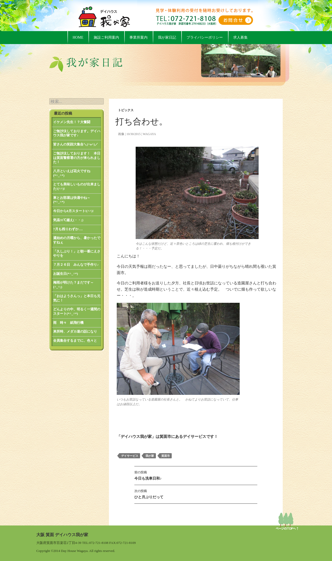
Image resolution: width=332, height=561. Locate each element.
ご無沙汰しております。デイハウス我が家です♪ (76, 133)
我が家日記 (167, 37)
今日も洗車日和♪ (195, 474)
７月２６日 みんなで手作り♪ (76, 265)
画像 (121, 134)
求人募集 (240, 37)
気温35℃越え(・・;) (68, 220)
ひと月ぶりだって (195, 493)
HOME (78, 37)
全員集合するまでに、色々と (75, 340)
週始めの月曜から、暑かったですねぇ (76, 240)
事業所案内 (138, 37)
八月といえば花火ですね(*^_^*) (71, 173)
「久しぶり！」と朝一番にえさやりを (76, 253)
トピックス (126, 110)
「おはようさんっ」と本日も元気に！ (76, 298)
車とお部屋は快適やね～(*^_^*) (71, 200)
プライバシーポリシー (204, 37)
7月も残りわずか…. (68, 229)
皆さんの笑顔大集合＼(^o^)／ (75, 144)
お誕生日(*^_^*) (65, 274)
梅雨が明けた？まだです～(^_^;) (73, 284)
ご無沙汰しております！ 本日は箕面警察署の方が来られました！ (76, 157)
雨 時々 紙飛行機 (68, 323)
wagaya (149, 134)
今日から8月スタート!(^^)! (73, 211)
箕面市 (165, 455)
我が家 (150, 455)
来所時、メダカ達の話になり (75, 331)
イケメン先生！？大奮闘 (71, 122)
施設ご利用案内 (106, 37)
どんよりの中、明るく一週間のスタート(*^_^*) (76, 311)
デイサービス (129, 455)
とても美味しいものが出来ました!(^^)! (76, 186)
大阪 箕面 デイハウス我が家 (62, 534)
